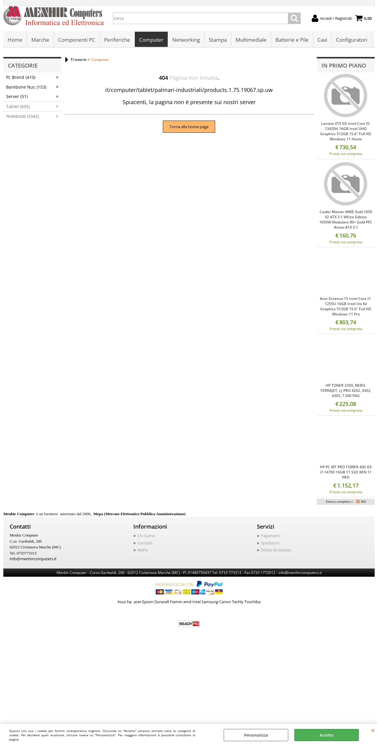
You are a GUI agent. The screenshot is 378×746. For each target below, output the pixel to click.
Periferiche (117, 39)
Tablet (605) (18, 106)
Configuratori (351, 39)
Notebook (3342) (22, 116)
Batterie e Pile (292, 39)
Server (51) (17, 96)
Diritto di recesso (276, 550)
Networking (186, 39)
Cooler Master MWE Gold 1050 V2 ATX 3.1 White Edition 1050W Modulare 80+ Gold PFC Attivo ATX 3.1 (345, 219)
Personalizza (256, 735)
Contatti (144, 543)
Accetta (327, 735)
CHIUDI (373, 730)
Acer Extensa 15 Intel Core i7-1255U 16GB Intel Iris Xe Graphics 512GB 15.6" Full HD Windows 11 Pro (346, 306)
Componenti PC (76, 39)
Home (15, 39)
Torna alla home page (189, 126)
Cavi (322, 39)
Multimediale (251, 39)
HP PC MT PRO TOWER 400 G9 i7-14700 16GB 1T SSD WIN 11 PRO (346, 472)
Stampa (218, 39)
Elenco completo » (339, 501)
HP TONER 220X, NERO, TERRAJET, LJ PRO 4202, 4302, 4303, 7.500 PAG (345, 390)
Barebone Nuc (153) (26, 87)
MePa (142, 550)
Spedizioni (270, 543)
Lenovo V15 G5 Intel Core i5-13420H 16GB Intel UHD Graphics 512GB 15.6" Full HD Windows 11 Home (345, 131)
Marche (40, 39)
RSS (363, 501)
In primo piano (343, 65)
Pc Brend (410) (20, 77)
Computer (151, 39)
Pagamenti (270, 535)
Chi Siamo (146, 535)
